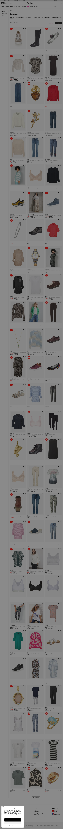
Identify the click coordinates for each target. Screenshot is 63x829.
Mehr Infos (12, 822)
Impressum (10, 825)
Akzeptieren (13, 819)
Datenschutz (15, 825)
